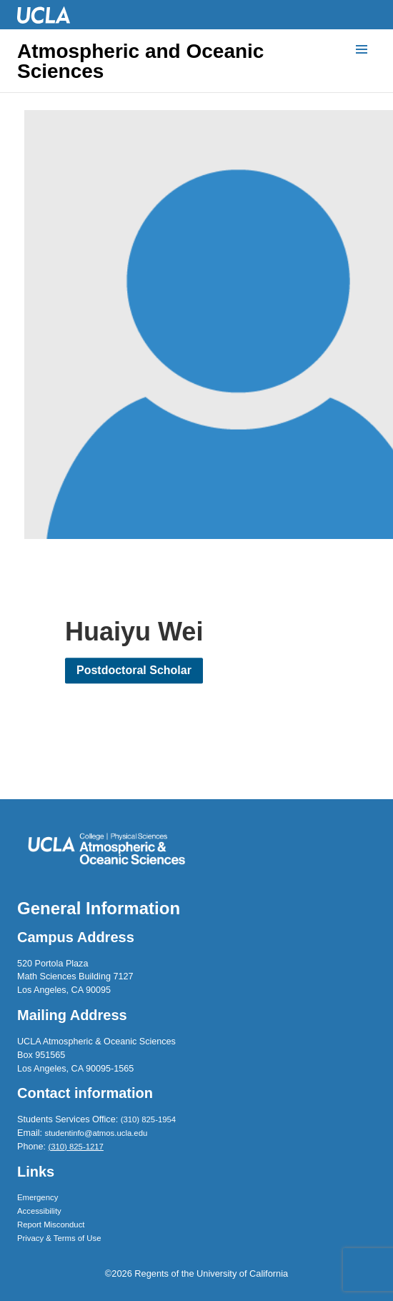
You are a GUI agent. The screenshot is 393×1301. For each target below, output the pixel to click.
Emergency (37, 1197)
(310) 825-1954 (148, 1119)
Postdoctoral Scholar (133, 671)
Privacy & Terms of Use (59, 1238)
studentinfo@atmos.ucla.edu (96, 1133)
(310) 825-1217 (75, 1146)
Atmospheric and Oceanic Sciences (140, 61)
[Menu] (361, 50)
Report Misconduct (50, 1224)
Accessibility (39, 1211)
